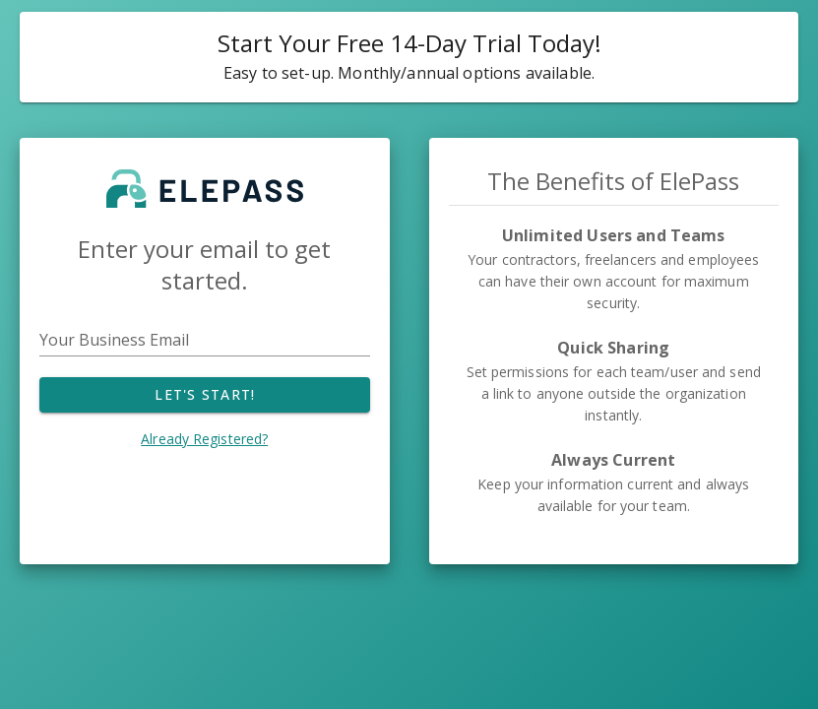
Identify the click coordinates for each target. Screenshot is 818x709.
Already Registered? (204, 438)
